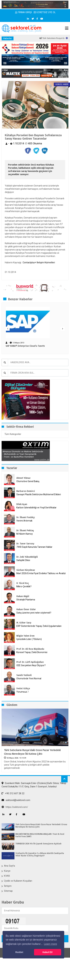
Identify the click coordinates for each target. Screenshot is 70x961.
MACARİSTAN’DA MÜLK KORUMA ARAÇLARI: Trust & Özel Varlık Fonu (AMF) (39, 835)
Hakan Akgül (22, 596)
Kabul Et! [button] (48, 952)
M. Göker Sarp (23, 622)
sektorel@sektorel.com (16, 800)
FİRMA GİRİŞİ (23, 12)
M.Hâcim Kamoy (24, 534)
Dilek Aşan (21, 504)
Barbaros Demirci (25, 491)
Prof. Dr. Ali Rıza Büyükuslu (30, 649)
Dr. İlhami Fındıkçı (25, 517)
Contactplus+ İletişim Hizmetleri (39, 262)
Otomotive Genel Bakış (27, 481)
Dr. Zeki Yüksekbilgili (27, 557)
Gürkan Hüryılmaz (25, 570)
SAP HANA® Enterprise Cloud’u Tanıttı (25, 346)
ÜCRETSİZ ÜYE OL (45, 12)
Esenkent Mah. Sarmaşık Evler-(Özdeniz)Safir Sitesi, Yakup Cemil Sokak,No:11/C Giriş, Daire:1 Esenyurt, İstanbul (34, 785)
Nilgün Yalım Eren (25, 635)
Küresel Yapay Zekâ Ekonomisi (31, 652)
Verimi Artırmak (24, 520)
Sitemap (8, 890)
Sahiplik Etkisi (23, 560)
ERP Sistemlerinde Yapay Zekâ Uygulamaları (38, 626)
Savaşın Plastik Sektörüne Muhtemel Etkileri (38, 494)
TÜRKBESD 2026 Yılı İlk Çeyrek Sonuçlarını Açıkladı (38, 844)
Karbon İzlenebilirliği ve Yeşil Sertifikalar (36, 507)
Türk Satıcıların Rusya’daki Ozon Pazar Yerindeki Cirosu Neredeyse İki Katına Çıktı (32, 752)
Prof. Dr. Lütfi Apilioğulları (30, 662)
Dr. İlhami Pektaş (25, 530)
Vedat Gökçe (23, 688)
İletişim (8, 885)
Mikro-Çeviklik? (23, 586)
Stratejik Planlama (25, 599)
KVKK (7, 875)
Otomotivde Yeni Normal (28, 678)
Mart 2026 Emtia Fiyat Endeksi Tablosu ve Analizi (41, 573)
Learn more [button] (50, 944)
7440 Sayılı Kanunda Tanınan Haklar (34, 547)
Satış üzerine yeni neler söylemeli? (33, 612)
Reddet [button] (19, 952)
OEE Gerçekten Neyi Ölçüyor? (31, 665)
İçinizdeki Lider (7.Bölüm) (29, 639)
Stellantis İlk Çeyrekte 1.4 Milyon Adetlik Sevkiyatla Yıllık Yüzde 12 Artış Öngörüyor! (39, 854)
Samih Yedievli (24, 675)
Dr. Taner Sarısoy (25, 543)
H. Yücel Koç (22, 583)
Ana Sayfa (9, 865)
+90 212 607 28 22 (13, 793)
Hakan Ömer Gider (26, 609)
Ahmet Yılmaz (23, 478)
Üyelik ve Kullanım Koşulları (18, 880)
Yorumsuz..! (22, 691)
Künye (7, 870)
